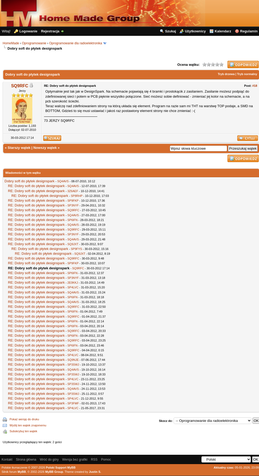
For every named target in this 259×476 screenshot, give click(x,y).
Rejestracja (50, 31)
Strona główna (26, 459)
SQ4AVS (63, 181)
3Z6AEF (72, 191)
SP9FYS (76, 248)
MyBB (22, 471)
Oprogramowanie (34, 43)
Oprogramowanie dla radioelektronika (75, 43)
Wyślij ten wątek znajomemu (28, 425)
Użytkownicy (195, 31)
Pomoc (106, 459)
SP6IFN (72, 220)
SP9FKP (72, 200)
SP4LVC (72, 287)
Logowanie (28, 31)
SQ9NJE (73, 359)
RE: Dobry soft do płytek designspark (36, 186)
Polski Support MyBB (61, 467)
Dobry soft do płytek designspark (30, 181)
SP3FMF (73, 403)
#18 (254, 85)
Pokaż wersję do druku (24, 419)
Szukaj (170, 31)
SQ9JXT (72, 244)
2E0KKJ (72, 282)
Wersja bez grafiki (74, 459)
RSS (94, 459)
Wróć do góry (49, 459)
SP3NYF (73, 205)
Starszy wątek (19, 148)
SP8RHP (76, 195)
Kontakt (7, 459)
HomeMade (11, 43)
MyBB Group (54, 471)
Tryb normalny (247, 74)
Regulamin (249, 31)
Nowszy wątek (45, 148)
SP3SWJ (73, 364)
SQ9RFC (19, 86)
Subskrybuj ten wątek (23, 431)
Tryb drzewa (226, 74)
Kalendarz (223, 31)
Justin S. (95, 471)
